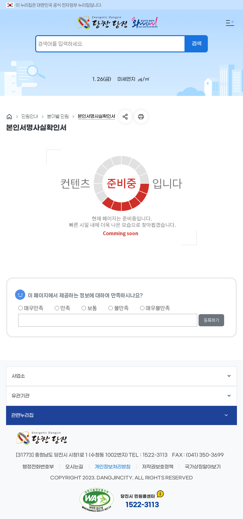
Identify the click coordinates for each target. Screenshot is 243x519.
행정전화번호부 (38, 467)
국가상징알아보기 (203, 467)
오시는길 (74, 467)
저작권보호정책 (157, 467)
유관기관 (121, 396)
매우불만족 (155, 308)
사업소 (121, 376)
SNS (125, 116)
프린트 (141, 116)
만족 (62, 308)
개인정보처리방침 (112, 467)
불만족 (118, 308)
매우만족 (30, 308)
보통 (89, 308)
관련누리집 (119, 415)
